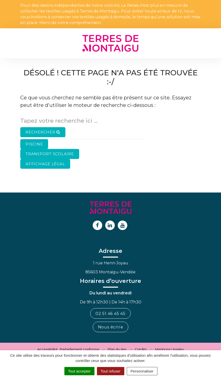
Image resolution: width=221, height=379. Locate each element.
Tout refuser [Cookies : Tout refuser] (111, 371)
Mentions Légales (169, 349)
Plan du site (117, 349)
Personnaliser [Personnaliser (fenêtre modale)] (142, 371)
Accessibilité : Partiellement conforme (68, 349)
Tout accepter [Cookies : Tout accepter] (79, 371)
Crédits (141, 349)
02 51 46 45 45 (110, 313)
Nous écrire (110, 327)
